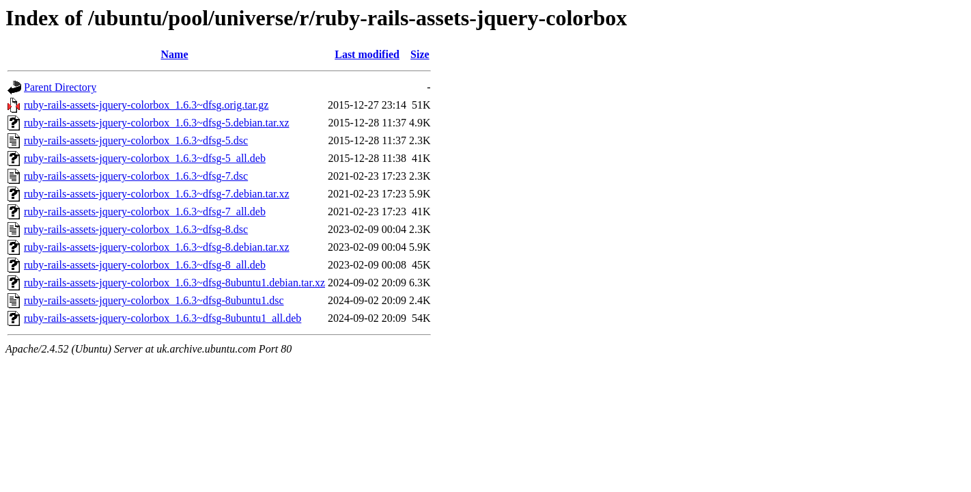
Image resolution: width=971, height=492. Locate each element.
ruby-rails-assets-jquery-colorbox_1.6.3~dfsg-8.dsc (136, 229)
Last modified (367, 54)
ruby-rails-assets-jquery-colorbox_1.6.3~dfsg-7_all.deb (145, 211)
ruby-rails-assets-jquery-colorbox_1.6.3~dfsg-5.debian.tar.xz (157, 122)
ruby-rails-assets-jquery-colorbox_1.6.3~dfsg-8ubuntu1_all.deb (162, 318)
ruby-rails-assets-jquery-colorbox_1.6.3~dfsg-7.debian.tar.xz (157, 194)
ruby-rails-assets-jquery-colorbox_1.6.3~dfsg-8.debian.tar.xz (157, 247)
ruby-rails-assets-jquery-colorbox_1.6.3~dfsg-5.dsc (136, 140)
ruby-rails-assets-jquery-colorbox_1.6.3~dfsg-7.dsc (136, 176)
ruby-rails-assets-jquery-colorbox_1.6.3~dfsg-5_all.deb (145, 158)
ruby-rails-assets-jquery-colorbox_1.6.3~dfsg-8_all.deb (145, 265)
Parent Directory (60, 87)
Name (174, 54)
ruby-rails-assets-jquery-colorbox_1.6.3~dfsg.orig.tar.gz (146, 105)
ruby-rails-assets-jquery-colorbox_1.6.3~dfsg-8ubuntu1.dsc (154, 300)
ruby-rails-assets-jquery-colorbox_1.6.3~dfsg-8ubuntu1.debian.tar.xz (174, 282)
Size (420, 54)
